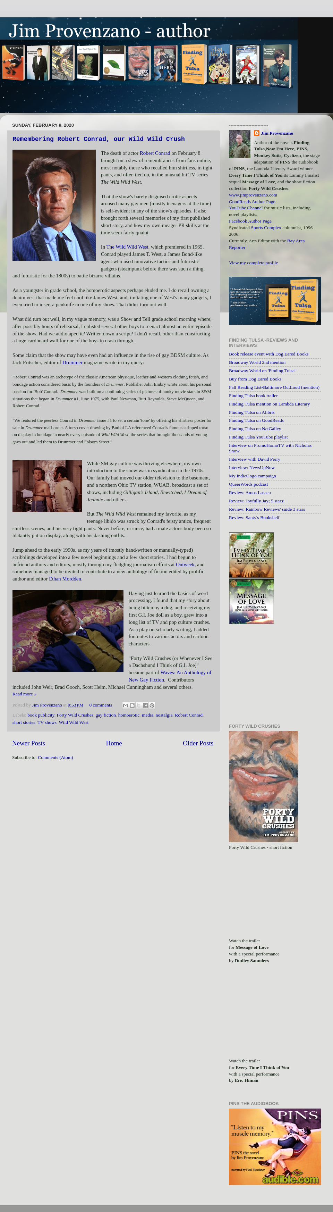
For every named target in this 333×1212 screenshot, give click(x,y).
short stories (23, 722)
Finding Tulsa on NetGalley (255, 428)
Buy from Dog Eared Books (255, 379)
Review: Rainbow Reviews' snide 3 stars (267, 509)
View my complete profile (253, 262)
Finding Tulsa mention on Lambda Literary (269, 404)
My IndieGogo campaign (252, 475)
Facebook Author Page (250, 221)
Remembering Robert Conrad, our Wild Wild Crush (98, 139)
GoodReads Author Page (252, 201)
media (147, 715)
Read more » (24, 693)
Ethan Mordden (65, 579)
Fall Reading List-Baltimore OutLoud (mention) (274, 387)
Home (114, 743)
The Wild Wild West (127, 247)
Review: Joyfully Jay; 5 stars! (256, 500)
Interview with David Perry (254, 459)
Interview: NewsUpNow (252, 467)
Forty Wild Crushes (75, 715)
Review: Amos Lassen (250, 492)
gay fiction (106, 715)
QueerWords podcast (248, 484)
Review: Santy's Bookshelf (254, 517)
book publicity (40, 715)
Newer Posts (28, 743)
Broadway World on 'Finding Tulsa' (262, 370)
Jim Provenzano (47, 705)
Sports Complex (266, 227)
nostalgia (164, 715)
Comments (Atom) (55, 757)
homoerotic (128, 715)
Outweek (185, 564)
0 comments (100, 705)
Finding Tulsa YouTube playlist (258, 437)
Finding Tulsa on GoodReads (256, 420)
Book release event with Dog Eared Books (268, 354)
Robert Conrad (155, 153)
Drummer (72, 362)
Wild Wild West (74, 722)
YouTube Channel (246, 207)
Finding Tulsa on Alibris (252, 412)
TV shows (47, 722)
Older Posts (198, 743)
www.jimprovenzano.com (253, 195)
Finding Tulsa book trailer (253, 395)
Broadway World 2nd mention (257, 362)
